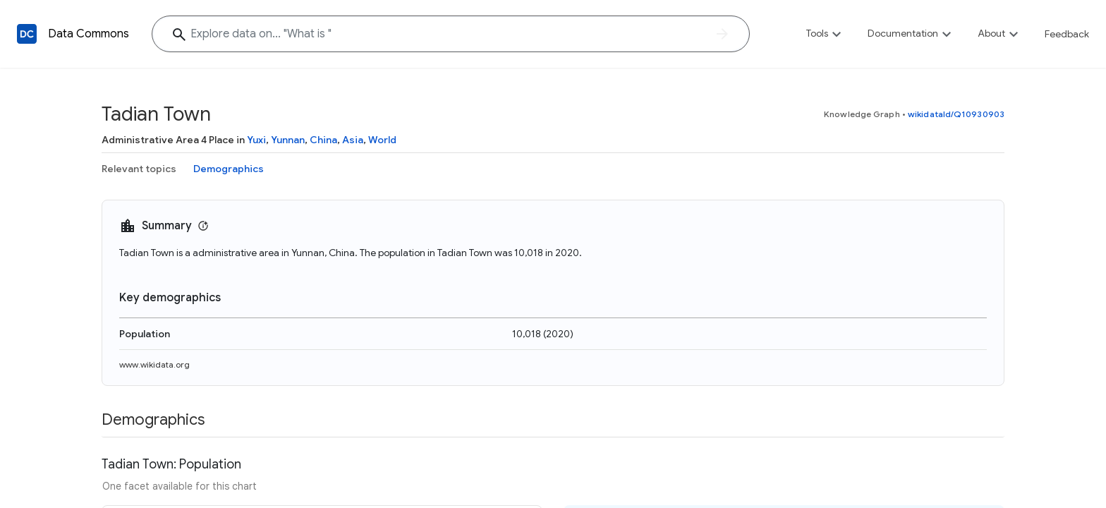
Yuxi (256, 139)
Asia (352, 139)
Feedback (1067, 34)
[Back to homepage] (27, 34)
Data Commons (88, 34)
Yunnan (288, 139)
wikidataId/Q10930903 (956, 114)
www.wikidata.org (154, 364)
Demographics (228, 168)
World (382, 139)
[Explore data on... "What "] (450, 33)
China (323, 139)
